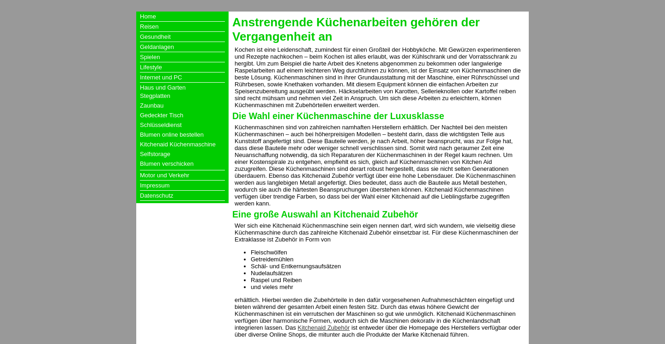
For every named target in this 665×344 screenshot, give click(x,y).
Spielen (150, 57)
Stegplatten (155, 95)
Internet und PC (161, 77)
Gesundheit (155, 36)
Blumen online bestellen (172, 134)
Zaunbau (151, 105)
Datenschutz (156, 195)
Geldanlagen (157, 46)
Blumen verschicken (166, 163)
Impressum (154, 185)
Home (148, 16)
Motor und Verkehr (164, 175)
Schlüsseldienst (160, 124)
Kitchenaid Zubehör (324, 327)
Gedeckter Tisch (161, 115)
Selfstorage (155, 154)
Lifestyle (151, 67)
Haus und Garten (163, 87)
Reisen (149, 26)
